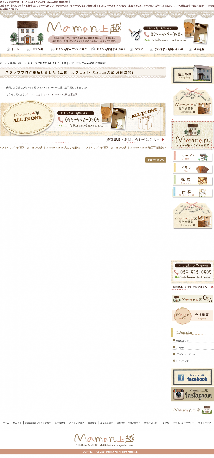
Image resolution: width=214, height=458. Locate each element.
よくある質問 (106, 423)
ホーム (3, 63)
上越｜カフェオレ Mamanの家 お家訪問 (56, 94)
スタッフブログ (76, 423)
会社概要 (92, 423)
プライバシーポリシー (186, 354)
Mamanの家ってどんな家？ (38, 423)
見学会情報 (60, 423)
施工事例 (17, 423)
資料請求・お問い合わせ (128, 423)
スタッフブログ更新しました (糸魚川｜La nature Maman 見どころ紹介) (41, 147)
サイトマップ (182, 361)
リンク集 (180, 347)
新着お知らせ (17, 63)
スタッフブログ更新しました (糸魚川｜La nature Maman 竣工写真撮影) (125, 147)
